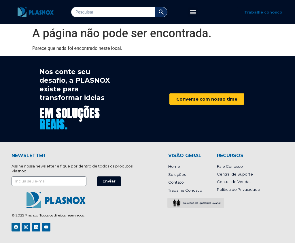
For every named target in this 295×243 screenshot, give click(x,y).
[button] (193, 12)
